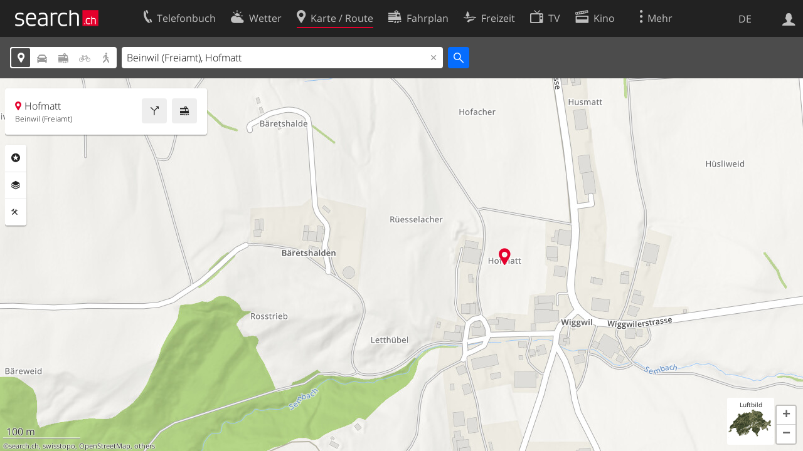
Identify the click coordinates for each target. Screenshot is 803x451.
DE (745, 19)
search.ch (24, 446)
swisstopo (59, 446)
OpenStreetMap (104, 446)
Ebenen (15, 185)
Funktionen (15, 212)
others (144, 446)
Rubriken (15, 158)
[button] (786, 415)
